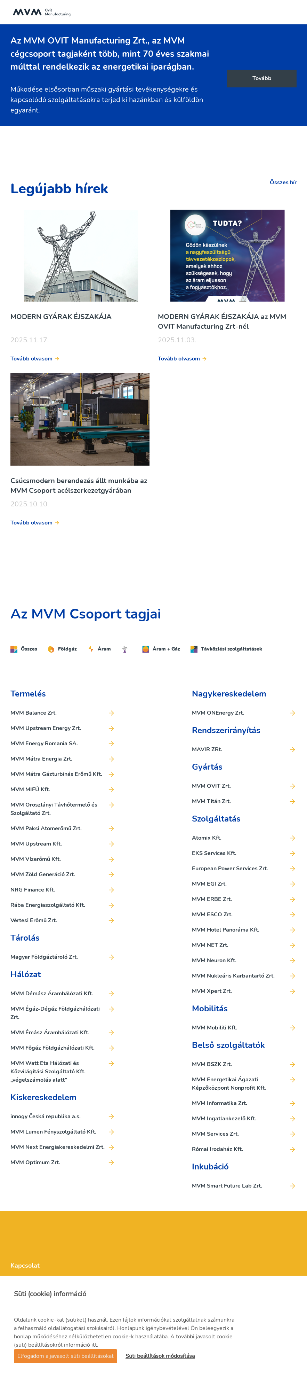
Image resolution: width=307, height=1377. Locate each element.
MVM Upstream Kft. (36, 844)
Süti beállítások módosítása (160, 1356)
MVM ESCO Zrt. (212, 914)
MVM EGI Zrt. (209, 884)
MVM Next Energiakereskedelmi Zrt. (57, 1147)
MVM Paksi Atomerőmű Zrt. (46, 828)
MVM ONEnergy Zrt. (218, 713)
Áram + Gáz (161, 649)
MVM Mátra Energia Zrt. (41, 759)
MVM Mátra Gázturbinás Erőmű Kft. (56, 774)
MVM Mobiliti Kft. (214, 1028)
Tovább (262, 78)
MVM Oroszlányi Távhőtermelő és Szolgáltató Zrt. (53, 809)
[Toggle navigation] (294, 12)
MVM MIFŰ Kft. (30, 789)
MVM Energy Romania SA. (44, 743)
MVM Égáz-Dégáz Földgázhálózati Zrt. (55, 1013)
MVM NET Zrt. (210, 945)
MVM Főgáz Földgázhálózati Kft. (52, 1048)
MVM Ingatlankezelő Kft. (224, 1118)
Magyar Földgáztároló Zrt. (44, 957)
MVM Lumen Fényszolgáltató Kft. (53, 1132)
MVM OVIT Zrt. (211, 786)
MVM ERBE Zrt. (212, 899)
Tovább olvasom (31, 359)
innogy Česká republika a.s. (45, 1116)
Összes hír (283, 182)
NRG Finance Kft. (32, 890)
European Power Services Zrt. (230, 868)
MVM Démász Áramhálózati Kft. (51, 993)
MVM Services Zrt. (215, 1134)
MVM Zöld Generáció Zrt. (42, 874)
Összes (23, 649)
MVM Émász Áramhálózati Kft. (49, 1032)
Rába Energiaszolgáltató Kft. (47, 905)
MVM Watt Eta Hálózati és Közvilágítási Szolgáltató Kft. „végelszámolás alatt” (48, 1071)
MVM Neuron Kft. (214, 960)
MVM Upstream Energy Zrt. (45, 728)
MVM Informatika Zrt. (219, 1103)
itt (94, 1345)
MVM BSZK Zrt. (212, 1064)
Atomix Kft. (206, 838)
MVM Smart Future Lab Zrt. (227, 1186)
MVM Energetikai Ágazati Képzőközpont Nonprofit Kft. (229, 1084)
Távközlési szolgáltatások (226, 649)
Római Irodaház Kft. (217, 1149)
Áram (99, 649)
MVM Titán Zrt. (211, 801)
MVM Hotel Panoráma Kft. (225, 930)
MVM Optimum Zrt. (35, 1162)
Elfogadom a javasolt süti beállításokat (65, 1356)
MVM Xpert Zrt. (212, 991)
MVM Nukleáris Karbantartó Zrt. (233, 976)
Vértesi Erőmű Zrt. (33, 920)
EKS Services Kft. (214, 853)
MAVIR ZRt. (207, 749)
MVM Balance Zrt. (33, 713)
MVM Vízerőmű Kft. (35, 859)
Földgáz (62, 649)
